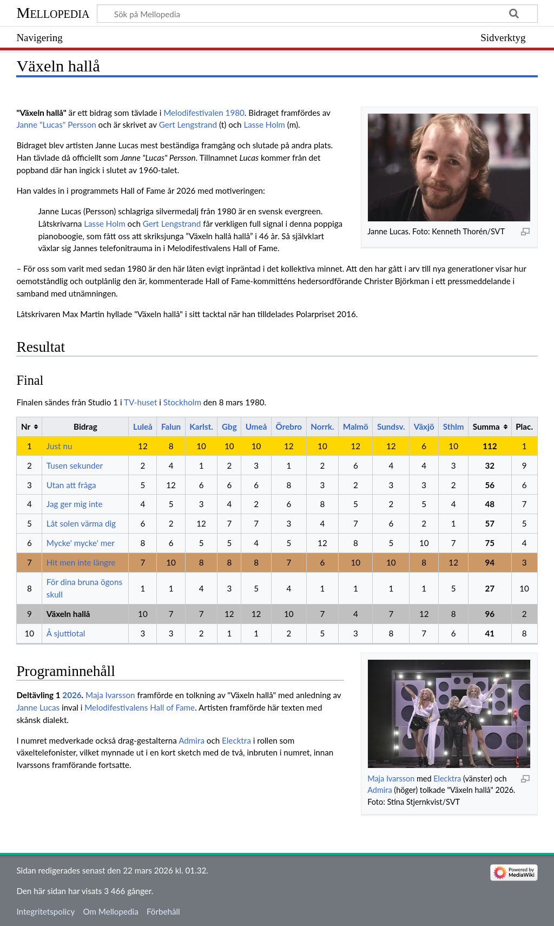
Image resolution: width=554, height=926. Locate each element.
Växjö (424, 426)
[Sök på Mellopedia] (317, 13)
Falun (171, 426)
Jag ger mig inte (75, 504)
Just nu (59, 446)
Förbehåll (163, 911)
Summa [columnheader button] (486, 426)
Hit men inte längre (81, 562)
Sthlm (453, 426)
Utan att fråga (71, 485)
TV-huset (140, 402)
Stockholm (182, 402)
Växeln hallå (68, 614)
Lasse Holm (264, 124)
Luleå (143, 426)
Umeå (256, 426)
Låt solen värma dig (81, 523)
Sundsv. (391, 426)
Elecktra (447, 778)
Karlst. (201, 426)
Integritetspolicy (45, 911)
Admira (379, 789)
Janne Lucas (38, 707)
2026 (71, 695)
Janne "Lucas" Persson (56, 124)
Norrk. (322, 426)
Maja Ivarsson (390, 778)
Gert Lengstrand (188, 124)
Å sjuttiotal (66, 633)
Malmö (355, 426)
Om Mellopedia (110, 911)
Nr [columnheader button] (25, 426)
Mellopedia (52, 12)
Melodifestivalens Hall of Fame (139, 707)
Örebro (289, 426)
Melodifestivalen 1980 (204, 112)
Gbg (229, 426)
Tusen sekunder (75, 465)
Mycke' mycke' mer (81, 543)
